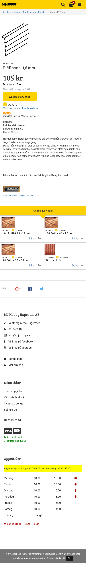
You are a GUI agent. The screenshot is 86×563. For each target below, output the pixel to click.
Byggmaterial (13, 12)
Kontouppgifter (13, 391)
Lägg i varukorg (20, 96)
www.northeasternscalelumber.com (18, 195)
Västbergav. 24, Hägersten (22, 323)
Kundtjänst (13, 358)
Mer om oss (13, 365)
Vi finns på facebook (18, 341)
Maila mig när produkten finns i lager (20, 108)
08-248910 (13, 329)
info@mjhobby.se (17, 335)
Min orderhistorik (14, 397)
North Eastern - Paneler (34, 12)
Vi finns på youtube (18, 347)
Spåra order (11, 409)
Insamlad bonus (13, 403)
